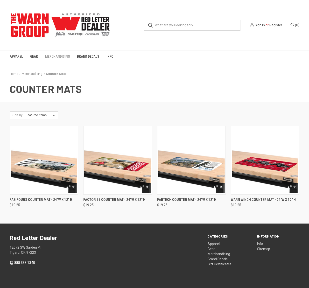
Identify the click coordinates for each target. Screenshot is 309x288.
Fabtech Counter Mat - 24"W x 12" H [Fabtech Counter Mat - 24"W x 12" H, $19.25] (186, 199)
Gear (34, 56)
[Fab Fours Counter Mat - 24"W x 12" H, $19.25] (44, 160)
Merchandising (57, 56)
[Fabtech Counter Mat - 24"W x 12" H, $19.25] (191, 160)
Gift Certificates (220, 264)
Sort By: (18, 115)
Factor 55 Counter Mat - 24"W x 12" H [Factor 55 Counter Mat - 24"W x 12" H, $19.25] (114, 199)
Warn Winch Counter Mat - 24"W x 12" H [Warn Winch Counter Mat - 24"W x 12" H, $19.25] (263, 199)
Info (109, 56)
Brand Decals (88, 56)
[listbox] (41, 115)
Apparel (16, 56)
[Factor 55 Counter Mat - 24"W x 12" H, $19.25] (117, 160)
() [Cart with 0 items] (294, 25)
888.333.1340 (24, 262)
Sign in (260, 25)
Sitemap (263, 249)
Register (275, 25)
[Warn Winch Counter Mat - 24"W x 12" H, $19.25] (265, 160)
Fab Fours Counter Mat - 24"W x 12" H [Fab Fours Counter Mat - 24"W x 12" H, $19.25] (41, 199)
